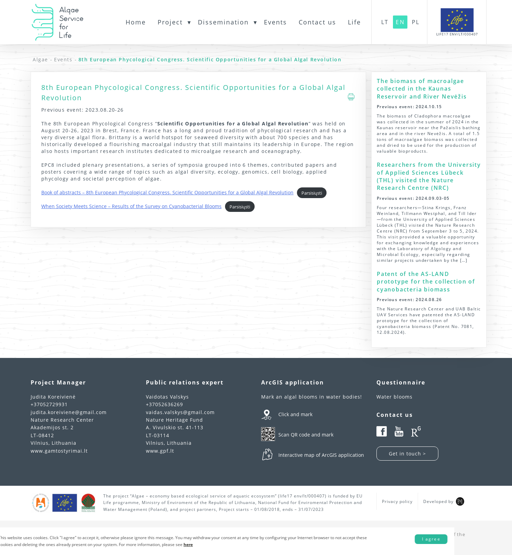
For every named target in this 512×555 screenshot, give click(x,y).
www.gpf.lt (160, 451)
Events (275, 22)
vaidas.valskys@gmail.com (180, 412)
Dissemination (223, 22)
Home (136, 22)
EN (400, 22)
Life (354, 22)
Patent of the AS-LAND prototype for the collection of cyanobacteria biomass (426, 281)
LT (384, 22)
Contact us (317, 22)
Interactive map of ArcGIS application (321, 455)
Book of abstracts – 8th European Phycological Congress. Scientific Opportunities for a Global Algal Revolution (167, 192)
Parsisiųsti (311, 192)
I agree (458, 537)
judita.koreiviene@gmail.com (69, 412)
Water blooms (394, 396)
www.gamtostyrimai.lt (59, 451)
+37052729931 (49, 404)
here (220, 541)
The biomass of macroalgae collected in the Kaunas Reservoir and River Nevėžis (422, 88)
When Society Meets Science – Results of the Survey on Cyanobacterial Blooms (131, 206)
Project (170, 22)
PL (415, 22)
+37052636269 (164, 404)
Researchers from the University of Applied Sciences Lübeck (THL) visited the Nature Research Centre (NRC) (429, 176)
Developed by (438, 501)
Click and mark (295, 414)
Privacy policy (397, 501)
